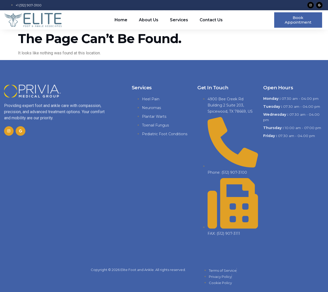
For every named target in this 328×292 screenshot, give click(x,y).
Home (120, 19)
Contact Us (211, 19)
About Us (148, 19)
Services (179, 19)
